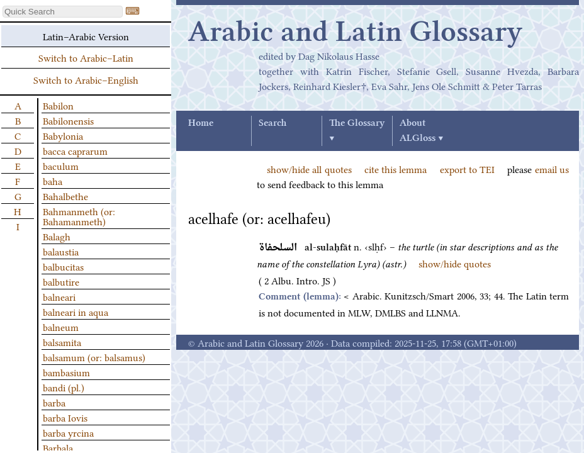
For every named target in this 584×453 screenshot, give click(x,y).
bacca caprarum (75, 150)
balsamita (62, 342)
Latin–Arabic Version (86, 36)
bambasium (66, 372)
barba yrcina (68, 432)
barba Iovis (65, 417)
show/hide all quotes (309, 169)
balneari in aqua (75, 311)
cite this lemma (395, 169)
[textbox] (63, 12)
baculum (61, 165)
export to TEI (467, 169)
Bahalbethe (65, 196)
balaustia (61, 251)
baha (52, 180)
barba (54, 402)
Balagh (56, 236)
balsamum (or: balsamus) (94, 357)
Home (200, 123)
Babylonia (63, 135)
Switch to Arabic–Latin (85, 57)
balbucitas (63, 266)
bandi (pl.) (63, 387)
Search (272, 123)
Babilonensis (68, 120)
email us (552, 169)
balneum (61, 326)
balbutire (61, 281)
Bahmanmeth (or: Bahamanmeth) (79, 216)
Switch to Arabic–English (85, 79)
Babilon (58, 105)
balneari (59, 296)
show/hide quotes (454, 263)
